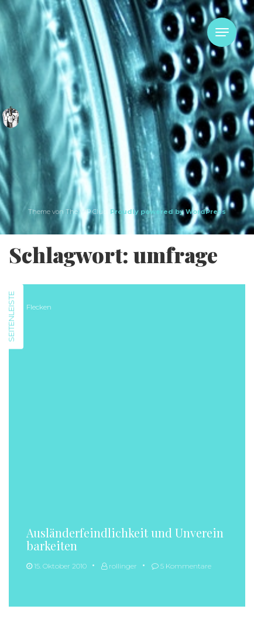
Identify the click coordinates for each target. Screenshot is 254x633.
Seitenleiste (11, 316)
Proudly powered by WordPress (168, 211)
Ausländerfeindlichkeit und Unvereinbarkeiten (125, 539)
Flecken (39, 306)
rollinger (119, 565)
